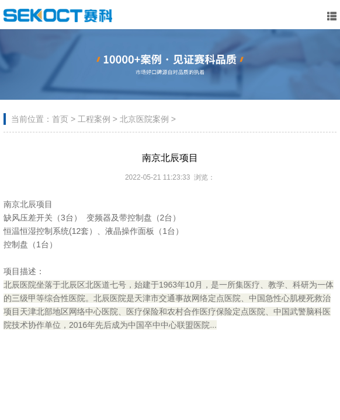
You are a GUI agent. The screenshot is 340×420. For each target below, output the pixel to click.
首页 (60, 119)
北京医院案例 (144, 119)
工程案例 (94, 119)
